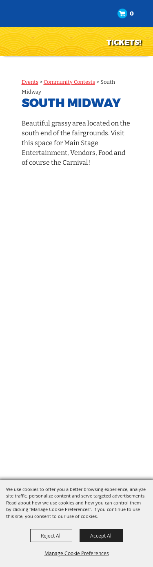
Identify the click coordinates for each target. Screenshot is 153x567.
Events (30, 82)
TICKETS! (123, 42)
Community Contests (69, 82)
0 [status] (132, 14)
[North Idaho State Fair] (47, 27)
